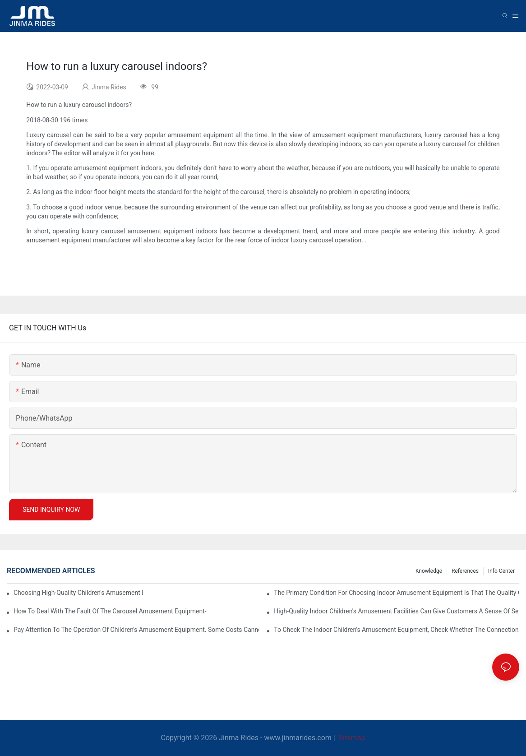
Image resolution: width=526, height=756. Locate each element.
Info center (501, 571)
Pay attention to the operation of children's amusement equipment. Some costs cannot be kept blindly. (136, 629)
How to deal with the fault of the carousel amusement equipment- (110, 611)
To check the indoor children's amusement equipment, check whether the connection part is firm (396, 629)
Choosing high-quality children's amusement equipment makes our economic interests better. (78, 592)
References (465, 571)
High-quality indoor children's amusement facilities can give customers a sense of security (396, 611)
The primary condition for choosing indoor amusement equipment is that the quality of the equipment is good (396, 592)
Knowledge (428, 571)
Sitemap (351, 737)
